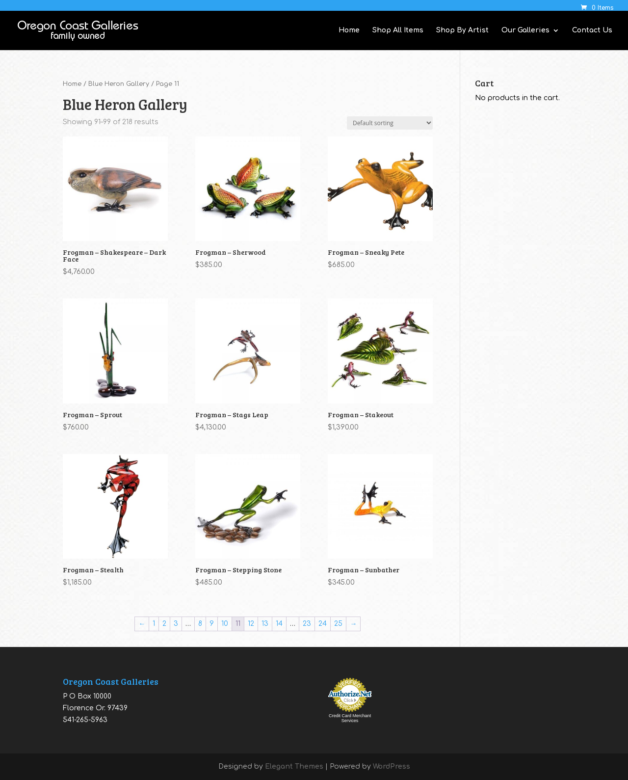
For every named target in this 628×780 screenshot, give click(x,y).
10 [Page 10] (224, 623)
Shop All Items (397, 30)
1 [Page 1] (154, 623)
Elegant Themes (294, 766)
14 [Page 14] (279, 623)
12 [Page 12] (251, 623)
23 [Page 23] (307, 623)
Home (349, 30)
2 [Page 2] (164, 623)
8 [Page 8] (200, 623)
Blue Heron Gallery (118, 84)
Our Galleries (525, 30)
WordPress (391, 766)
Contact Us (592, 30)
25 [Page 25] (338, 623)
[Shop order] (390, 123)
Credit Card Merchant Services (350, 718)
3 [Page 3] (176, 623)
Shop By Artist (462, 30)
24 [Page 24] (322, 623)
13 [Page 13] (265, 623)
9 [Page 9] (211, 623)
